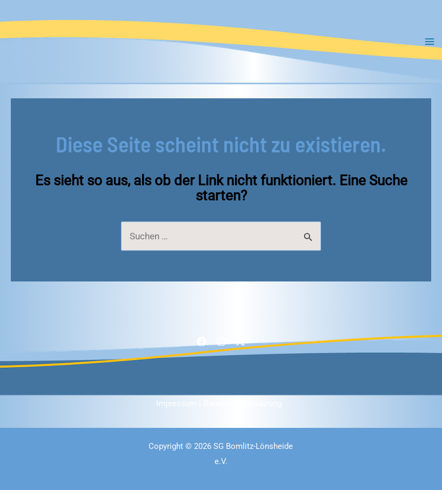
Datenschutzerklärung (242, 403)
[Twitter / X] (240, 341)
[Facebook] (201, 341)
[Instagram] (221, 341)
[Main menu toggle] (430, 41)
